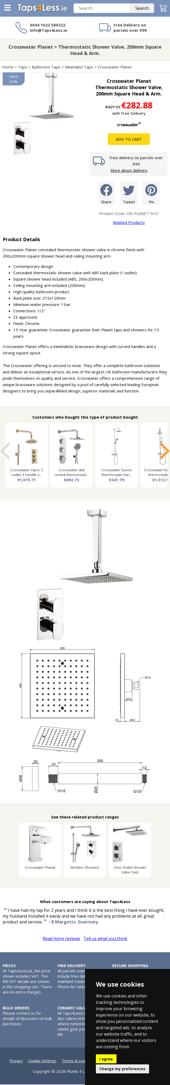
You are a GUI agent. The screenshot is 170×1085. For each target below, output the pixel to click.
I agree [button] (106, 1058)
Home (8, 67)
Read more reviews (61, 939)
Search (142, 9)
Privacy (16, 1061)
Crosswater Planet (115, 67)
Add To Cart (129, 139)
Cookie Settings (42, 1061)
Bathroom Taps (46, 67)
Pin (151, 193)
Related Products (129, 223)
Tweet (128, 193)
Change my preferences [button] (122, 1068)
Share (106, 193)
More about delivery (128, 170)
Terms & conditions (79, 1061)
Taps (22, 67)
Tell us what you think (105, 939)
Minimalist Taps (79, 67)
